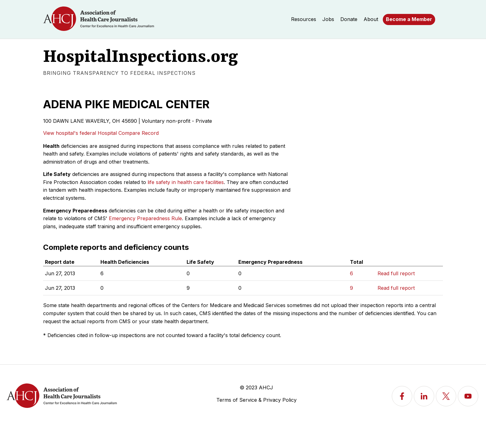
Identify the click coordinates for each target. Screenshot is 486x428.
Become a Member (409, 19)
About (371, 19)
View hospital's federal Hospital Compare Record (101, 133)
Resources (303, 19)
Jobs (328, 19)
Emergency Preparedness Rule (145, 218)
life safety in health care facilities (186, 182)
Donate (348, 19)
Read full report (396, 273)
